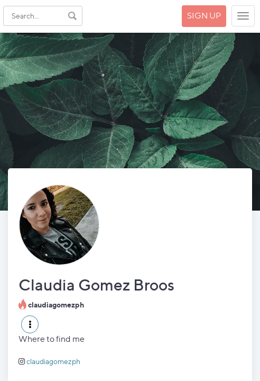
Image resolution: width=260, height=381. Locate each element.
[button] (30, 324)
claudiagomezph (53, 361)
